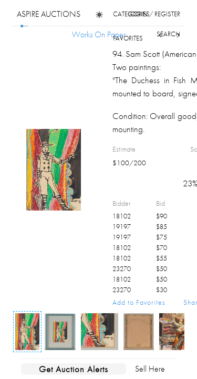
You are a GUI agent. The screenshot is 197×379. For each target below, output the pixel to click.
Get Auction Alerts (73, 369)
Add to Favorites (138, 302)
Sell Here (150, 368)
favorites (128, 38)
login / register (154, 13)
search (168, 33)
